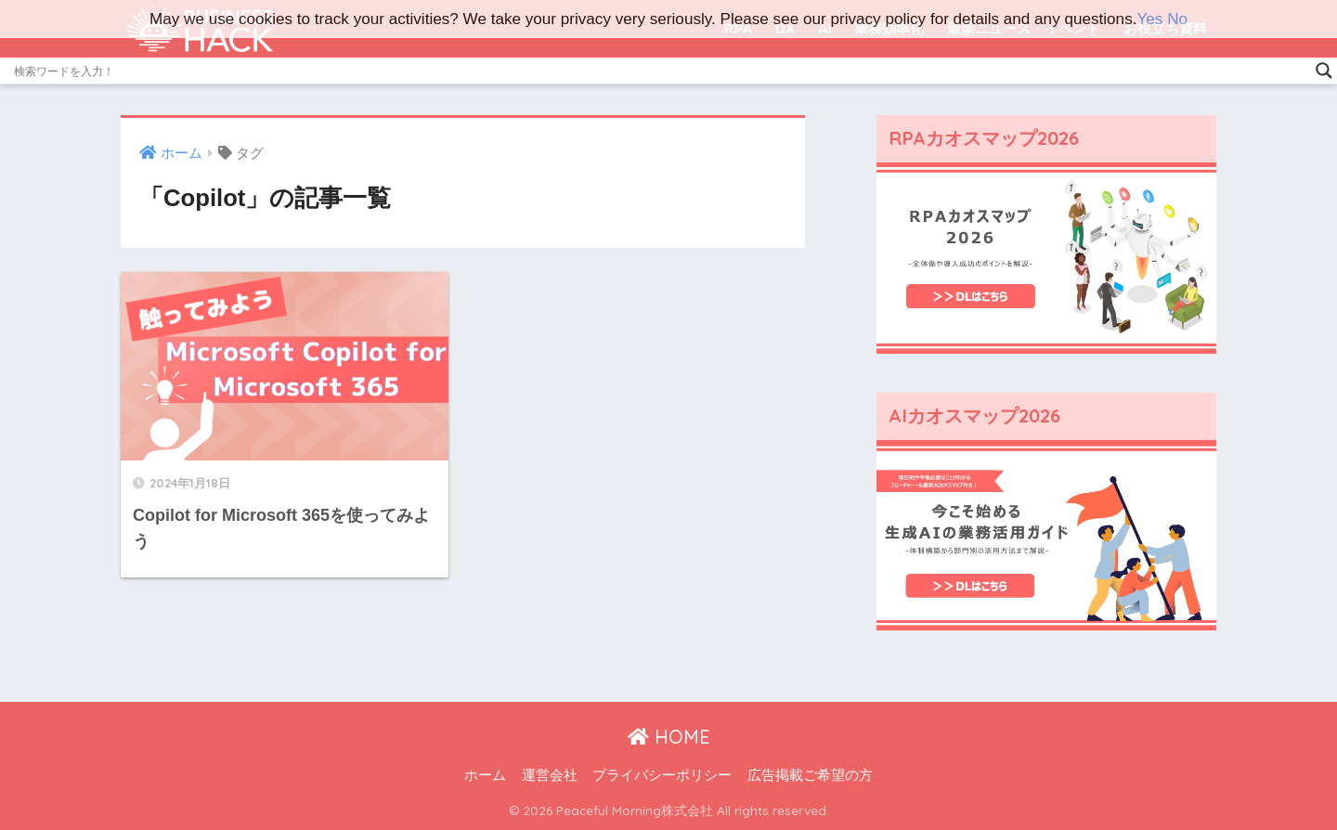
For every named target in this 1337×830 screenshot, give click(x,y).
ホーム (485, 775)
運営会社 (550, 775)
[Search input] (660, 71)
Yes (1149, 19)
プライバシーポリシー (662, 775)
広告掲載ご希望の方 (810, 775)
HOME (669, 736)
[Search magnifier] (1324, 71)
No (1177, 19)
